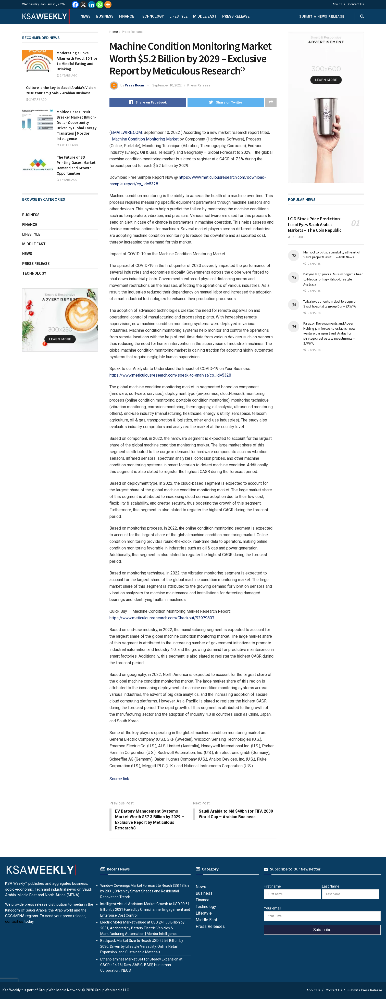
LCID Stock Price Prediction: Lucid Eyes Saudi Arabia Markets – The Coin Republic (314, 224)
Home (113, 32)
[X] (83, 4)
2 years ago (67, 75)
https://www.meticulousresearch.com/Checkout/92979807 (161, 618)
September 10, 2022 (167, 85)
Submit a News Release (322, 16)
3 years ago (67, 180)
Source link (119, 778)
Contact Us (356, 4)
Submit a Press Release (364, 991)
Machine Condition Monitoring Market (145, 139)
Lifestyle (178, 16)
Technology (152, 16)
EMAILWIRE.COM (126, 132)
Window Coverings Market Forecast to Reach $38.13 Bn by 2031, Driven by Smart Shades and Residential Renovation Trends (144, 892)
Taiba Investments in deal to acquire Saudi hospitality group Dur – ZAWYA (329, 304)
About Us (338, 4)
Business (105, 16)
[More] (107, 4)
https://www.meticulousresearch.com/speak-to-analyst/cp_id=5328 (170, 375)
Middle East (205, 16)
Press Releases (210, 927)
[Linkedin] (91, 4)
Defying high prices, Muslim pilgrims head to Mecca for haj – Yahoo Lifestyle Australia (333, 279)
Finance (126, 16)
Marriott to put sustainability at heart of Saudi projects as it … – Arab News (331, 255)
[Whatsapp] (99, 4)
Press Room (134, 85)
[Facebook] (75, 4)
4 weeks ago (67, 145)
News (86, 16)
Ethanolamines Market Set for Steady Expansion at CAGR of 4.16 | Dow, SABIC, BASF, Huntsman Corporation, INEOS (141, 965)
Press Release (236, 16)
